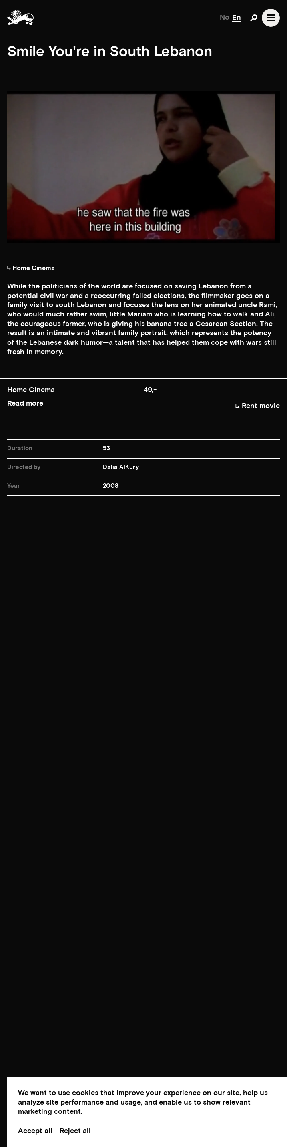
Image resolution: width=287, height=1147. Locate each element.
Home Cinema (31, 268)
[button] (143, 398)
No (224, 17)
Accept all (35, 1130)
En (236, 17)
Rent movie (257, 405)
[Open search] (253, 17)
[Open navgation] (271, 18)
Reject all (75, 1130)
